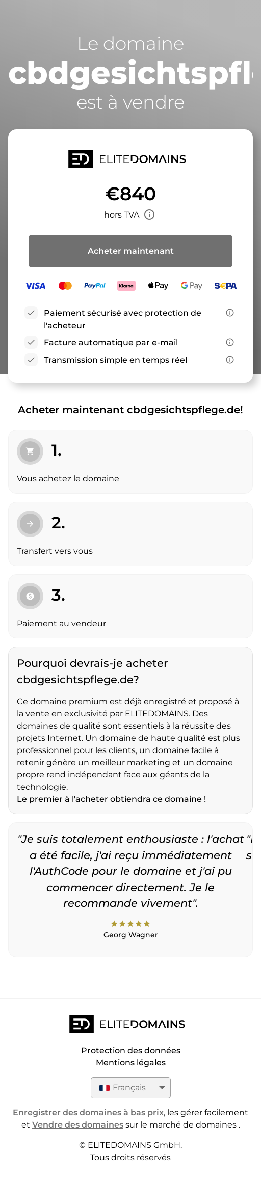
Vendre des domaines (77, 1125)
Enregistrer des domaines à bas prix (88, 1112)
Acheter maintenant (131, 251)
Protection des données (130, 1050)
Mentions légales (131, 1062)
